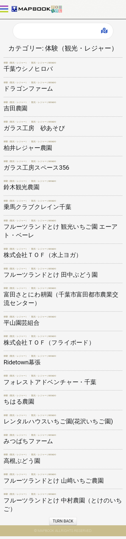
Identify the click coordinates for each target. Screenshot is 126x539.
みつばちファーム (28, 441)
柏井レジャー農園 (28, 147)
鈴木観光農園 (22, 187)
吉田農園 (15, 108)
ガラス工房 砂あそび (34, 128)
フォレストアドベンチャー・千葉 (50, 382)
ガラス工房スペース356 (36, 167)
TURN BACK (63, 521)
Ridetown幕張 (22, 362)
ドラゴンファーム (28, 88)
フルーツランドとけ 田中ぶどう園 (51, 274)
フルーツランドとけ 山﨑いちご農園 (54, 480)
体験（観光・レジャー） (16, 63)
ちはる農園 (19, 401)
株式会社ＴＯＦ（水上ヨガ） (43, 254)
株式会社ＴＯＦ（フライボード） (49, 342)
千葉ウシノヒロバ (28, 68)
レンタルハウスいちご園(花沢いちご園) (58, 421)
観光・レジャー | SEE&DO (43, 63)
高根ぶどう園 (22, 460)
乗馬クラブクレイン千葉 (37, 206)
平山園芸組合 (22, 322)
